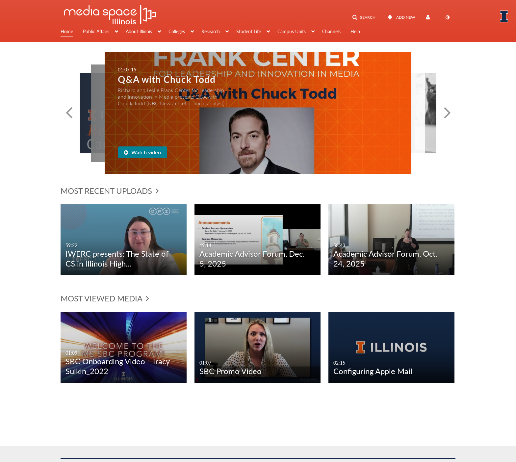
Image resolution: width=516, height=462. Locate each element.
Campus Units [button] (291, 31)
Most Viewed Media (105, 298)
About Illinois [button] (139, 31)
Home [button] (67, 31)
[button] (364, 17)
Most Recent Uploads (110, 190)
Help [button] (355, 31)
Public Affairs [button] (96, 31)
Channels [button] (331, 31)
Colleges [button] (176, 31)
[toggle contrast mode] (447, 17)
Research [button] (210, 31)
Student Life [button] (248, 31)
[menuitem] (72, 32)
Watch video (142, 152)
